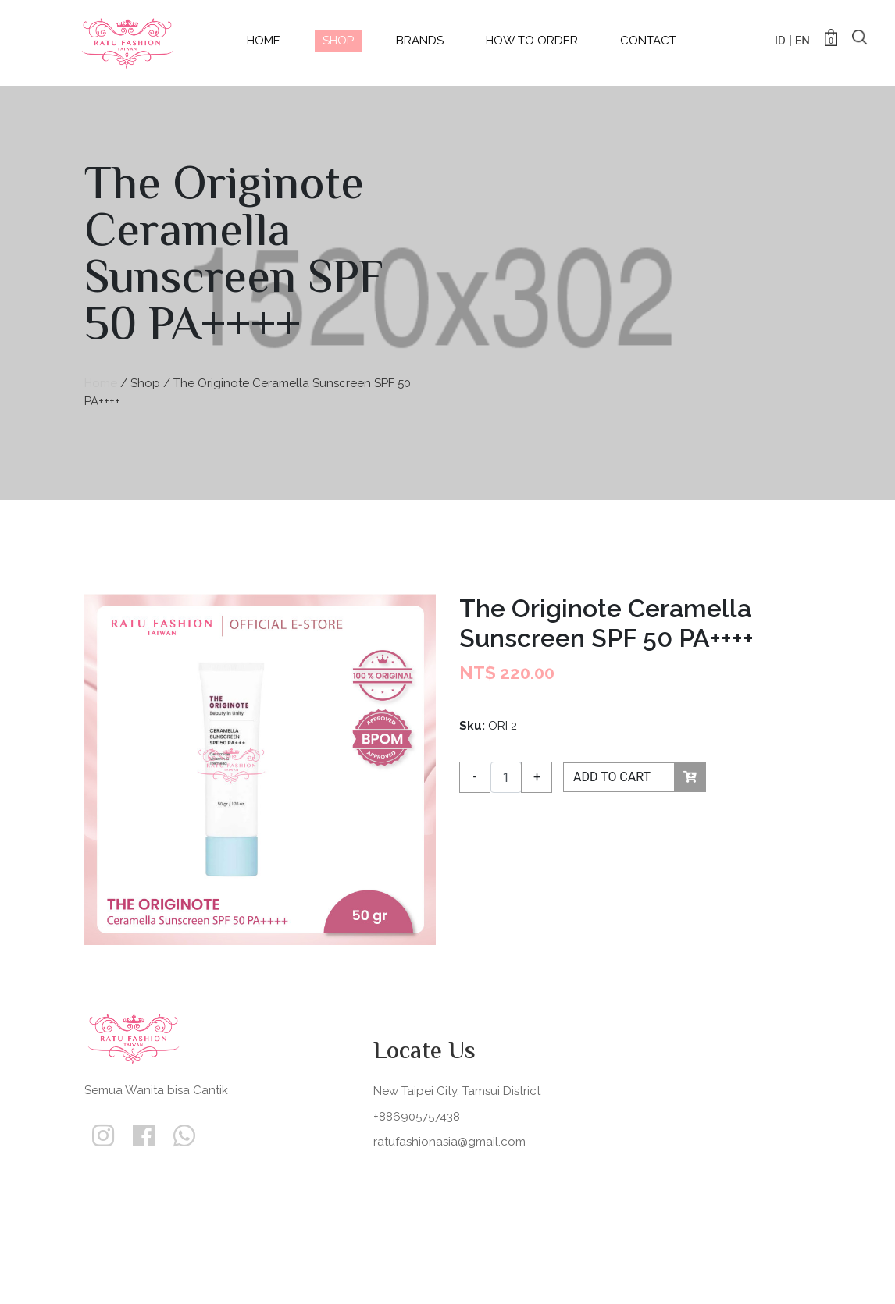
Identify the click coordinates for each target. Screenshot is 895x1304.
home (263, 41)
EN (802, 41)
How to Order (532, 41)
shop (338, 41)
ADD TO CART (639, 777)
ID (780, 41)
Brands (420, 41)
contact (648, 41)
